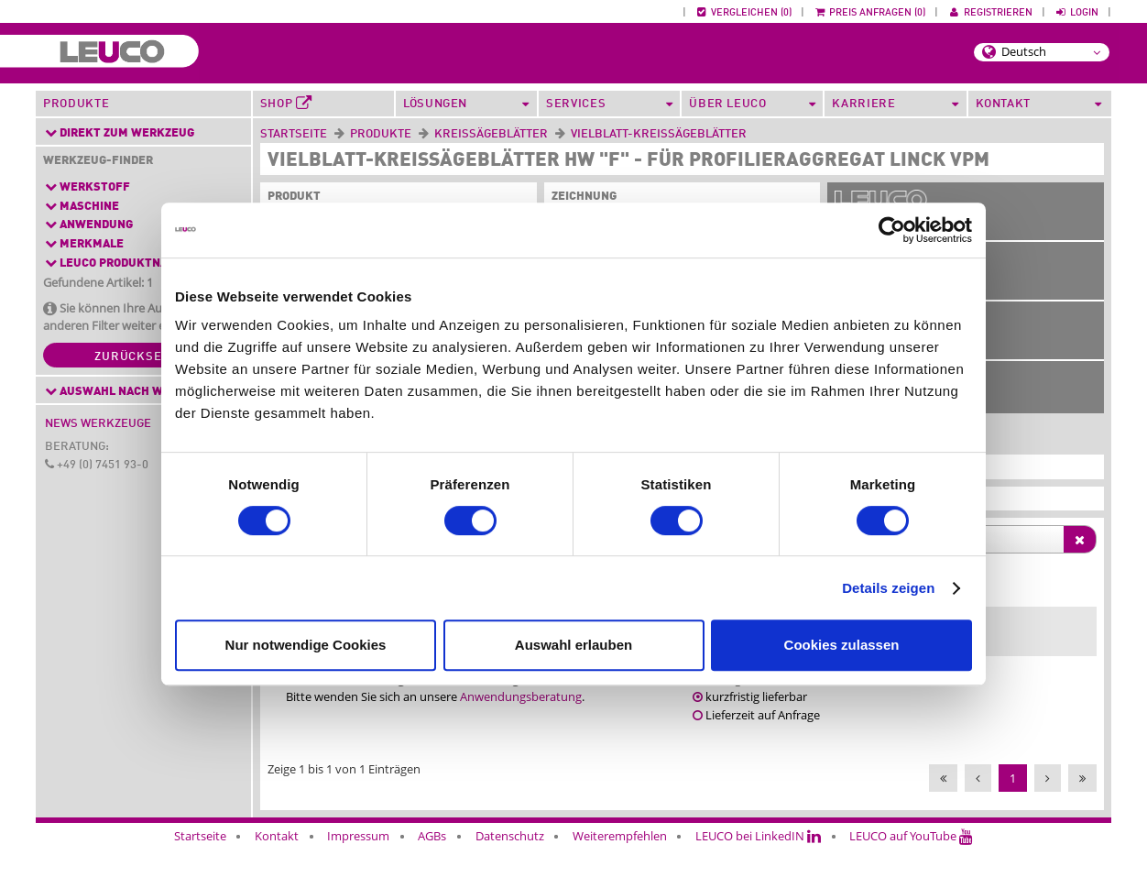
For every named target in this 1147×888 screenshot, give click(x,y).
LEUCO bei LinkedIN (758, 853)
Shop (286, 103)
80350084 (1059, 638)
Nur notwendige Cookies (306, 644)
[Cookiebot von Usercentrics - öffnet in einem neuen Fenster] (892, 230)
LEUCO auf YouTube (911, 853)
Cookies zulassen (842, 644)
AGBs (432, 853)
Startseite (293, 134)
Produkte (76, 104)
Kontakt (277, 853)
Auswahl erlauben (573, 644)
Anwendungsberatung (521, 715)
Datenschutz (509, 853)
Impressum (358, 853)
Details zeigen (888, 588)
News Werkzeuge (98, 424)
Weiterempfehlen (620, 853)
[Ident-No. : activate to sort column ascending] (1061, 599)
